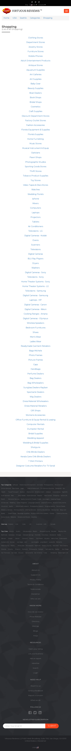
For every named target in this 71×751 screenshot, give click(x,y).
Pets (12, 495)
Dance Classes (60, 506)
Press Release (35, 617)
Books (3, 513)
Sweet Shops (12, 513)
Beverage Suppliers (24, 513)
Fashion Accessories (35, 125)
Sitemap (35, 626)
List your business (35, 654)
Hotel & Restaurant (33, 488)
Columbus (45, 535)
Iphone (35, 199)
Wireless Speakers (35, 323)
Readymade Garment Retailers (35, 346)
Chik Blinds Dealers (35, 452)
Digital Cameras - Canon (35, 305)
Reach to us (36, 686)
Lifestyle (48, 492)
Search (35, 668)
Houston (47, 538)
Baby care (63, 510)
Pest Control (48, 495)
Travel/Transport (13, 492)
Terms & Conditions (35, 584)
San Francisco (5, 553)
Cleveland (53, 535)
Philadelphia (33, 549)
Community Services (43, 510)
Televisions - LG (35, 231)
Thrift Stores (35, 171)
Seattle (43, 5)
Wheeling (53, 553)
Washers (36, 268)
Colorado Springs (28, 535)
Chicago (18, 535)
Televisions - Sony (35, 277)
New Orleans (64, 545)
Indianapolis (63, 538)
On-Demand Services (47, 488)
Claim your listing (36, 649)
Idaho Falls (54, 538)
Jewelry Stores (36, 47)
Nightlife (64, 492)
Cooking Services (62, 513)
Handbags (35, 369)
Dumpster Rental (35, 429)
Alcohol (22, 492)
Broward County (45, 531)
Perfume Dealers (35, 374)
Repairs (39, 495)
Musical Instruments (59, 503)
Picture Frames (35, 360)
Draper (10, 538)
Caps (35, 364)
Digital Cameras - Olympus (35, 318)
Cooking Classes (56, 499)
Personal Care (59, 485)
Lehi (25, 542)
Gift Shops (35, 410)
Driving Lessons (19, 510)
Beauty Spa (55, 510)
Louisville (52, 542)
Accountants (5, 517)
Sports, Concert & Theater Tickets (31, 499)
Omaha (10, 549)
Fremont (25, 538)
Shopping (56, 495)
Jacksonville (5, 542)
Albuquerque (27, 531)
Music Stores (35, 143)
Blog (26, 5)
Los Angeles (35, 542)
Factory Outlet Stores (35, 120)
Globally (10, 524)
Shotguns (35, 447)
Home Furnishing (35, 139)
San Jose (14, 553)
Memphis (59, 542)
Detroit (17, 538)
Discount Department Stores (35, 116)
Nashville (38, 545)
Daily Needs (21, 495)
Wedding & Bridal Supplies (35, 443)
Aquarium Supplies (35, 70)
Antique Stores (35, 65)
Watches (35, 189)
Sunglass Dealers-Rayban (35, 387)
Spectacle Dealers (35, 392)
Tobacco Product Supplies (35, 176)
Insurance (4, 506)
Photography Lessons (36, 506)
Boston (35, 531)
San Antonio (38, 553)
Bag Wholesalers (35, 383)
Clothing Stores (35, 38)
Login (35, 673)
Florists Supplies (35, 134)
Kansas (12, 542)
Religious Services (6, 510)
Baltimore (4, 535)
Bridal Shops (35, 102)
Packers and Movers (24, 517)
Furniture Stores (36, 51)
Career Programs (22, 503)
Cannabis (40, 485)
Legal (22, 488)
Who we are (35, 599)
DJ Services (4, 503)
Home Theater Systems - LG (35, 286)
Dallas (59, 535)
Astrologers (46, 499)
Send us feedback (35, 691)
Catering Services (30, 510)
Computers (35, 208)
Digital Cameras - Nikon (35, 309)
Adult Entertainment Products (35, 61)
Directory (35, 621)
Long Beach (44, 542)
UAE (45, 524)
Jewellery (34, 517)
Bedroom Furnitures (35, 328)
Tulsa (45, 553)
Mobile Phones (35, 56)
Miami (13, 545)
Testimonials (35, 589)
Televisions (35, 249)
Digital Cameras (35, 254)
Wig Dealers (35, 397)
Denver (3, 538)
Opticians (35, 153)
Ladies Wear (35, 341)
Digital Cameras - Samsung (35, 295)
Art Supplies (35, 79)
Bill (64, 488)
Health (3, 492)
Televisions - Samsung (35, 291)
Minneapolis (29, 545)
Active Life (64, 495)
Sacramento (29, 553)
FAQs (35, 636)
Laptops (35, 212)
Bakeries (13, 517)
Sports (11, 506)
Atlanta (11, 531)
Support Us (35, 575)
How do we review (35, 612)
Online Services (6, 488)
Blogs (35, 631)
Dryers (35, 263)
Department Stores (35, 42)
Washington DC (63, 553)
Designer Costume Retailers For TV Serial (35, 466)
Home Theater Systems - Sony (35, 282)
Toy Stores (36, 180)
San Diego (65, 549)
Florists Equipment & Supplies (35, 130)
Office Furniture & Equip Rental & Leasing (35, 420)
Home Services (31, 495)
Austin (18, 531)
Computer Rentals (35, 424)
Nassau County (46, 545)
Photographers (48, 485)
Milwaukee (21, 545)
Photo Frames (35, 355)
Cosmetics (35, 107)
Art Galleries (35, 74)
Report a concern (35, 695)
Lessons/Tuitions (46, 503)
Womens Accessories (35, 415)
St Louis (20, 553)
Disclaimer (35, 594)
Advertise (35, 663)
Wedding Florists (36, 194)
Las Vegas (20, 542)
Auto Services (5, 495)
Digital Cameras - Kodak (35, 235)
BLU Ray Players (35, 258)
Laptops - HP (35, 300)
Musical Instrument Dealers (39, 513)
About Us (35, 570)
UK (30, 524)
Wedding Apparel (35, 438)
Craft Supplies (35, 111)
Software (15, 485)
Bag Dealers (35, 378)
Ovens (35, 240)
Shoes (35, 332)
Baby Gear (36, 84)
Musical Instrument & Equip (35, 148)
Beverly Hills (62, 531)
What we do (35, 700)
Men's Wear (35, 337)
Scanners (35, 245)
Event (3, 499)
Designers (58, 488)
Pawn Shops (35, 157)
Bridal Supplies (35, 433)
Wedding (12, 503)
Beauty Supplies (35, 88)
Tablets (35, 222)
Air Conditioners (35, 226)
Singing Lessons (50, 506)
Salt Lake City (49, 549)
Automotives (57, 492)
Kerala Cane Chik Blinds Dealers (35, 456)
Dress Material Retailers (35, 406)
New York (56, 545)
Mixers (35, 203)
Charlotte (37, 535)
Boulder (53, 531)
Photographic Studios (35, 162)
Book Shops (35, 97)
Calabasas (12, 535)
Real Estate (15, 488)
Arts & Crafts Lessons (22, 506)
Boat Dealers (35, 93)
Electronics (30, 492)
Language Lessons (34, 503)
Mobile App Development (28, 485)
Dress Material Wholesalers (35, 401)
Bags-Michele (35, 351)
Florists (52, 513)
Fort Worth (39, 538)
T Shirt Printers (35, 461)
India (23, 524)
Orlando (3, 549)
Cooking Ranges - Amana (35, 314)
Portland (24, 549)
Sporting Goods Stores (35, 166)
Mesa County (5, 545)
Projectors (35, 217)
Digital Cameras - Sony (35, 272)
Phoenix (17, 549)
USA (16, 524)
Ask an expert (35, 658)
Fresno (31, 538)
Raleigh (40, 549)
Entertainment (39, 492)
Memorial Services (13, 499)
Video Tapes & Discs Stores (35, 185)
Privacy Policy (35, 580)
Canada (52, 524)
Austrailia (39, 524)
